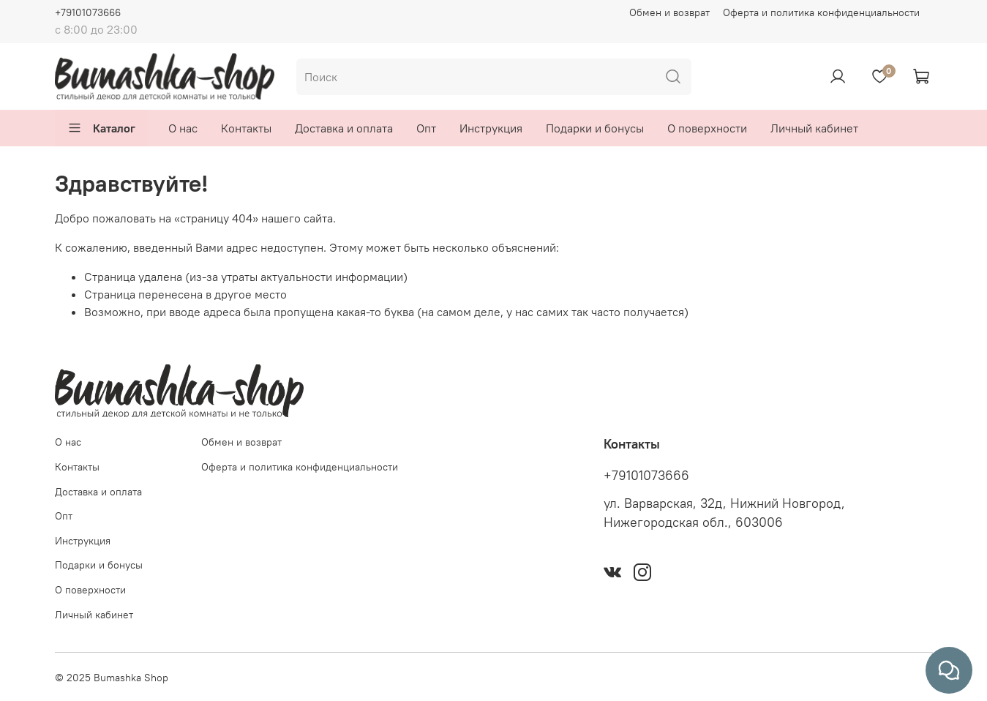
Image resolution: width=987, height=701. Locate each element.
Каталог (101, 128)
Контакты (246, 128)
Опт (426, 128)
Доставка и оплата (344, 128)
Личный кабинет (814, 128)
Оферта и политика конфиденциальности (821, 12)
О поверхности (707, 128)
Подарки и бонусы (595, 128)
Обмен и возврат (669, 12)
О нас (183, 128)
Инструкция (490, 128)
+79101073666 (88, 12)
